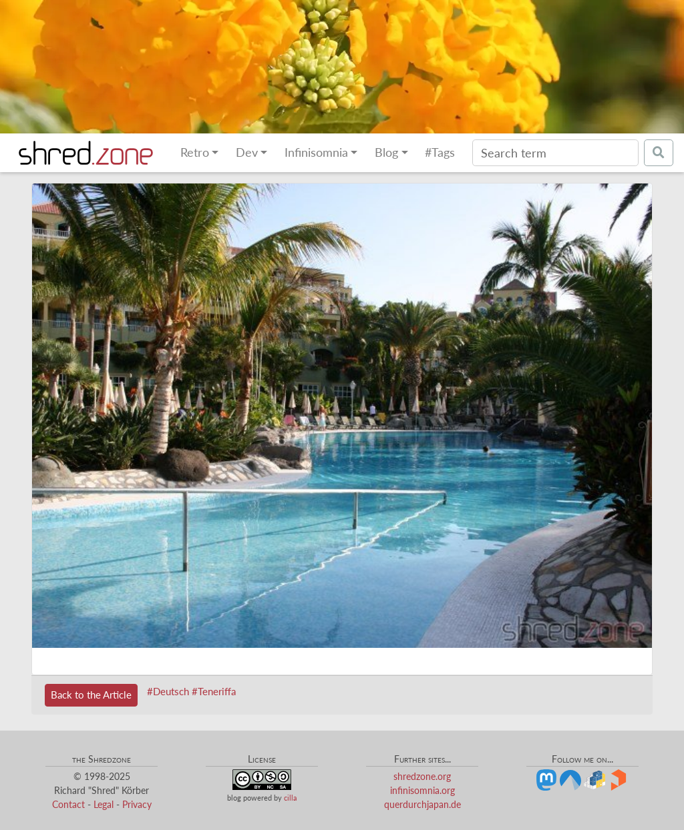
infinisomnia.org (422, 790)
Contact (68, 804)
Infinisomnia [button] (316, 152)
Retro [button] (194, 152)
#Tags (440, 152)
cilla (290, 797)
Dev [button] (247, 152)
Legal (104, 804)
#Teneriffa (214, 691)
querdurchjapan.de (422, 804)
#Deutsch (168, 691)
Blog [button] (386, 152)
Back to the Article (91, 695)
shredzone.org (422, 776)
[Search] (555, 152)
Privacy (137, 804)
